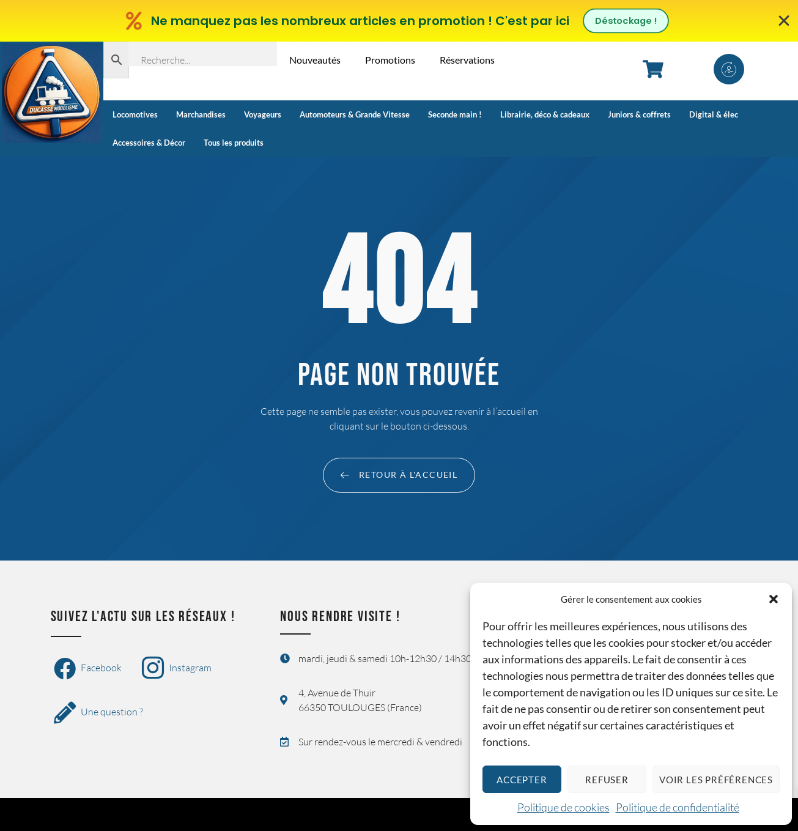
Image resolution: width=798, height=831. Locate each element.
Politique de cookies (563, 807)
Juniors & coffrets (639, 114)
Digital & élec (713, 114)
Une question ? (98, 713)
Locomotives (135, 114)
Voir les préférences (716, 779)
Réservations (467, 59)
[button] (773, 599)
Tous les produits (234, 142)
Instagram (177, 668)
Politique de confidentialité (677, 807)
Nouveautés (315, 59)
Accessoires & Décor (149, 142)
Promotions (390, 59)
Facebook (88, 669)
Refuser (607, 779)
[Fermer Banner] (784, 20)
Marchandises (201, 114)
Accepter (522, 779)
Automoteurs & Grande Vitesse (355, 114)
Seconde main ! (455, 114)
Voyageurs (262, 114)
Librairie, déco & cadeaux (544, 114)
